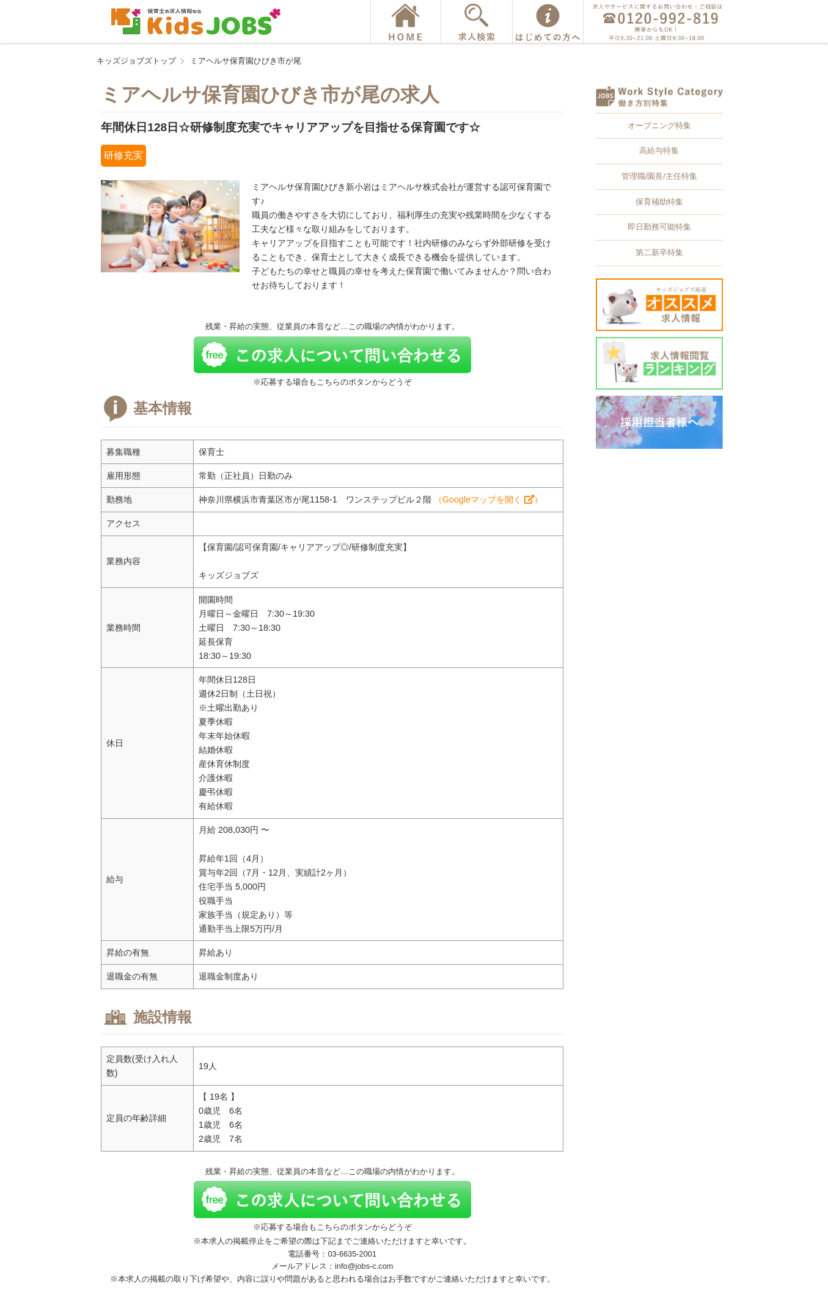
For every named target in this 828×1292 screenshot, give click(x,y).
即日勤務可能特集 (659, 226)
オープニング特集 (659, 125)
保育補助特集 (659, 201)
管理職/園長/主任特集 (659, 176)
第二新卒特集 (659, 252)
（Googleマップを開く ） (488, 499)
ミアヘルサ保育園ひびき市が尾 (245, 60)
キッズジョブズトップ (136, 60)
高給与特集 (659, 150)
